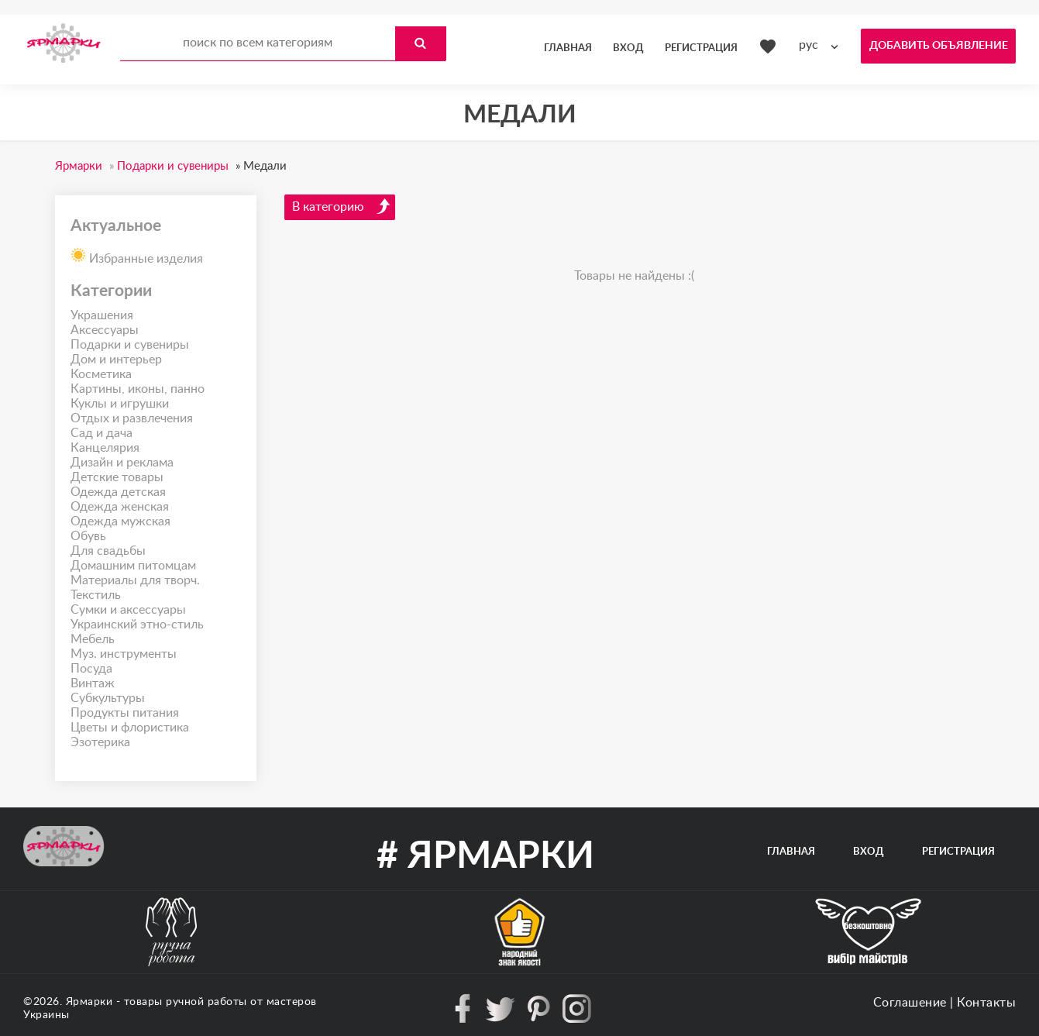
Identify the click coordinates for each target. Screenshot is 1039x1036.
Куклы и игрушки (120, 404)
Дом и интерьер (116, 359)
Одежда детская (118, 492)
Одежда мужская (120, 521)
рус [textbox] (808, 45)
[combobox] (822, 45)
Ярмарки (89, 1001)
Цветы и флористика (130, 727)
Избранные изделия (137, 254)
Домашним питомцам (133, 565)
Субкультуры (108, 698)
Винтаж (93, 683)
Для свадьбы (108, 551)
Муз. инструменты (124, 654)
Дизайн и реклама (122, 462)
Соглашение (910, 1002)
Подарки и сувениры (130, 345)
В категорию (341, 206)
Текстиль (96, 595)
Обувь (88, 536)
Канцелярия (105, 448)
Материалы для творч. (135, 580)
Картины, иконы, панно (138, 389)
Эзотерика (100, 742)
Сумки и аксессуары (128, 610)
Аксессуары (105, 330)
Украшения (102, 315)
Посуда (91, 669)
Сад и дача (101, 433)
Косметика (101, 374)
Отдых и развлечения (132, 418)
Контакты (986, 1002)
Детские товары (117, 477)
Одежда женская (120, 507)
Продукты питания (125, 713)
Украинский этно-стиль (137, 624)
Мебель (93, 639)
